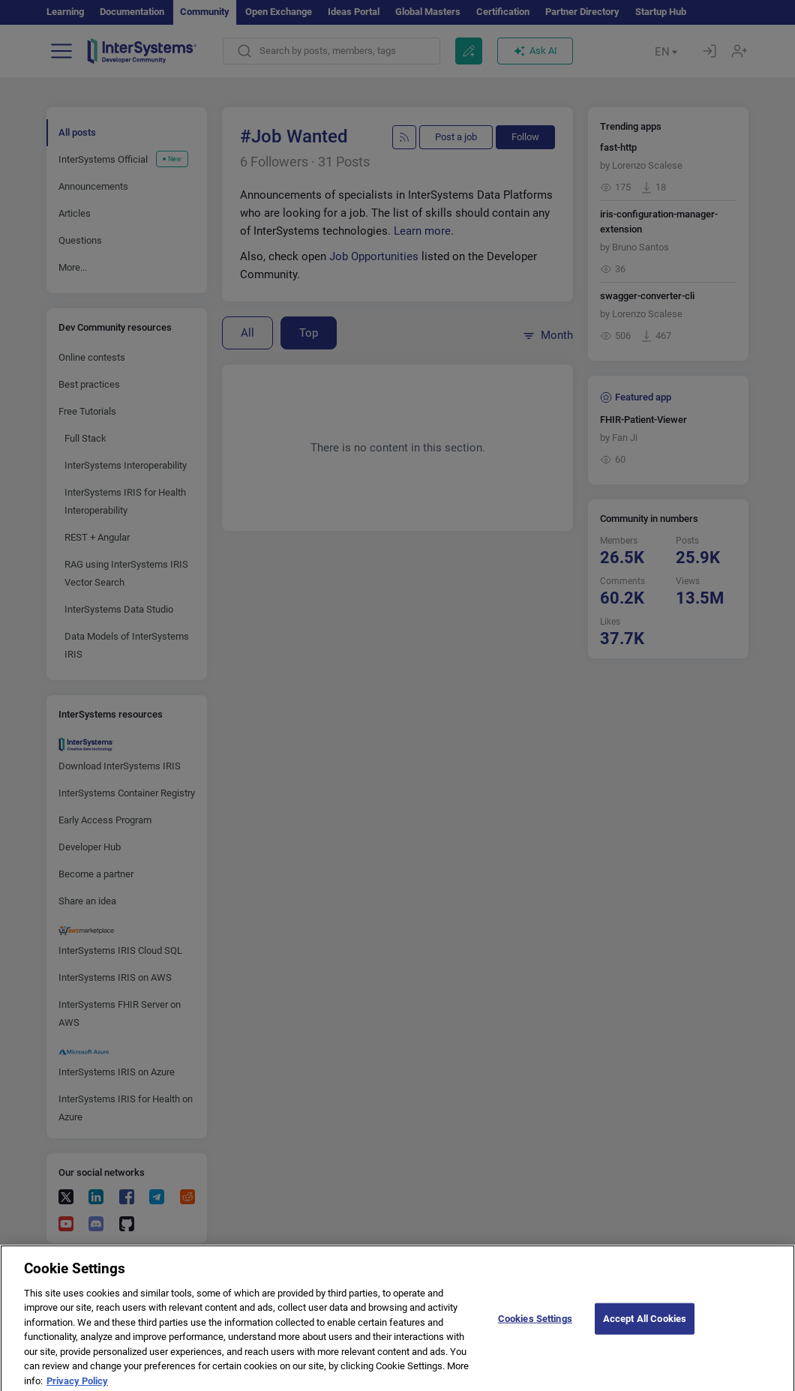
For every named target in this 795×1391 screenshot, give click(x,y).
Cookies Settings (535, 1327)
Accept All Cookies (644, 1327)
